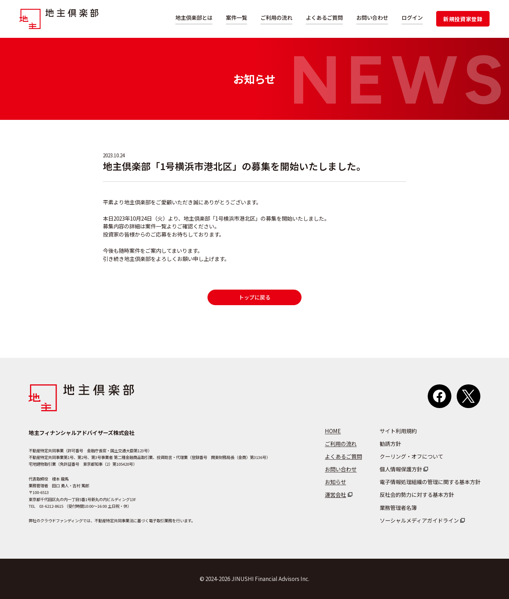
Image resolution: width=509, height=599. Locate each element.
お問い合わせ (372, 17)
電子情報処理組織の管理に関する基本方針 (430, 481)
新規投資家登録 (462, 19)
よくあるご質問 (324, 17)
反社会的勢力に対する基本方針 (417, 494)
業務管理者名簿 (398, 507)
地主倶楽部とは (193, 17)
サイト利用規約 (398, 431)
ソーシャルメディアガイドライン (419, 520)
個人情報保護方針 (401, 469)
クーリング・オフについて (411, 456)
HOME (333, 431)
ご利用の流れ (276, 17)
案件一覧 (236, 17)
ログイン (412, 17)
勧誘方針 (390, 443)
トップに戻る (254, 297)
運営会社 (335, 494)
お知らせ (335, 481)
